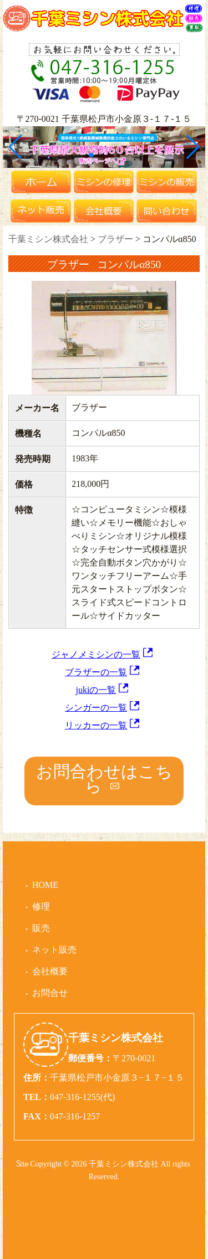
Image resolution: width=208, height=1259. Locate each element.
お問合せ (50, 993)
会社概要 (50, 971)
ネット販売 (54, 949)
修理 (41, 906)
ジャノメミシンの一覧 (96, 654)
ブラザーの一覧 (96, 672)
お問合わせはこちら (104, 778)
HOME (45, 885)
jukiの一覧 (96, 690)
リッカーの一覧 (96, 725)
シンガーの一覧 (96, 707)
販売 (41, 928)
